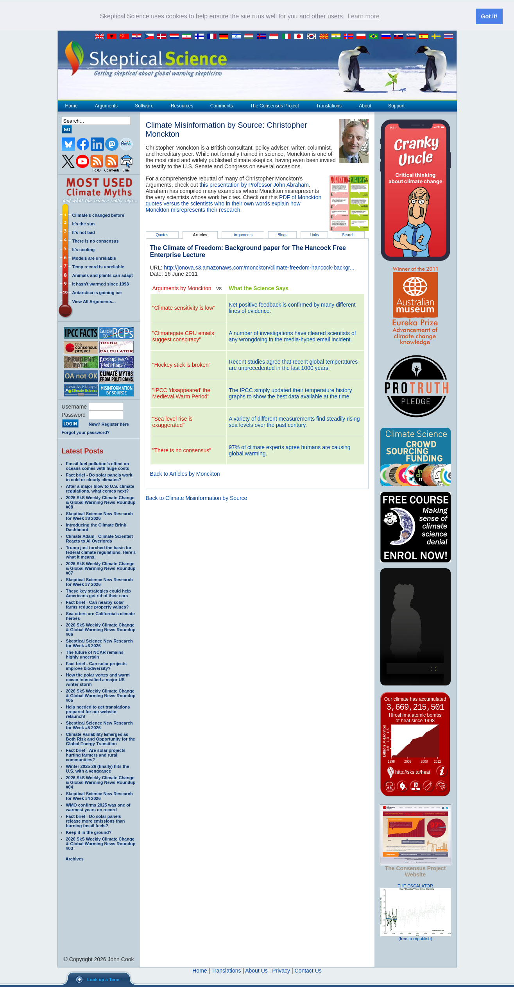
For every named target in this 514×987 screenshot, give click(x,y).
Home (71, 105)
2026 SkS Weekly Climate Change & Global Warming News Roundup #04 (101, 782)
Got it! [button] (489, 16)
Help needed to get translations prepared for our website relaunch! (98, 711)
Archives (75, 858)
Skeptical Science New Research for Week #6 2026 (99, 643)
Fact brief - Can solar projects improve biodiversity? (96, 665)
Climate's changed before (98, 214)
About (364, 105)
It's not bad (83, 232)
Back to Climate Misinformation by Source (196, 497)
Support (396, 105)
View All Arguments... (94, 301)
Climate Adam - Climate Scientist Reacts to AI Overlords (99, 538)
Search (348, 234)
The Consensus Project (274, 105)
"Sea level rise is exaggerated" (172, 421)
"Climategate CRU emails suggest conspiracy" (183, 336)
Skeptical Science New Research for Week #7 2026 (99, 581)
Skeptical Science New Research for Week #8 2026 (99, 515)
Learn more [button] (363, 16)
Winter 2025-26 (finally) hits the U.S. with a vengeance (97, 768)
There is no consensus (95, 240)
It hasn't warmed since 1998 (100, 283)
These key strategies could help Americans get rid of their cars (98, 593)
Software (143, 105)
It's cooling (83, 249)
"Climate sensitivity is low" (183, 307)
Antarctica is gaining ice (97, 292)
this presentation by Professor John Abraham (253, 184)
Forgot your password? (86, 432)
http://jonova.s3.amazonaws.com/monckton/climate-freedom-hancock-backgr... (259, 267)
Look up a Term (103, 979)
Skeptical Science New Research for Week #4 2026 (99, 795)
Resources (181, 105)
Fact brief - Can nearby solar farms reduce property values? (97, 604)
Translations (329, 105)
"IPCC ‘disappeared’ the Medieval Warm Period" (181, 393)
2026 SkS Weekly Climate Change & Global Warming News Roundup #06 (101, 629)
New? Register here (109, 424)
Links (314, 234)
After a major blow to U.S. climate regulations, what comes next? (100, 488)
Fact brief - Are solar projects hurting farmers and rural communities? (95, 755)
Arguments (106, 105)
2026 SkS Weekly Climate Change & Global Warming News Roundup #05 (101, 695)
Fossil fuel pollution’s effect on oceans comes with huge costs (97, 465)
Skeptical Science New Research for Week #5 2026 (99, 725)
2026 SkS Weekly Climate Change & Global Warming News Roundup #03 (101, 843)
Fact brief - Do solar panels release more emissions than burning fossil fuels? (95, 821)
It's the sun (83, 223)
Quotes (162, 234)
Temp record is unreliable (98, 266)
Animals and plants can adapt (102, 275)
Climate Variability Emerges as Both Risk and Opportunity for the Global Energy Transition (100, 739)
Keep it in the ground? (89, 832)
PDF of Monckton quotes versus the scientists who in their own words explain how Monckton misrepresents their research (234, 203)
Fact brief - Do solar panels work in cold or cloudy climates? (99, 477)
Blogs (282, 234)
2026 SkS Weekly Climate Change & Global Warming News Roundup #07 (101, 568)
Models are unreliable (94, 257)
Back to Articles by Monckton (185, 473)
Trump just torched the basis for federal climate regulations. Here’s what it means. (101, 552)
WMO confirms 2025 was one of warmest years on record (98, 807)
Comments (221, 105)
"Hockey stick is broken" (181, 364)
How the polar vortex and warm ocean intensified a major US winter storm (98, 679)
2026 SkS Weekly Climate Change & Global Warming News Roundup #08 (101, 502)
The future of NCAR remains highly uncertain (95, 654)
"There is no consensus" (181, 450)
